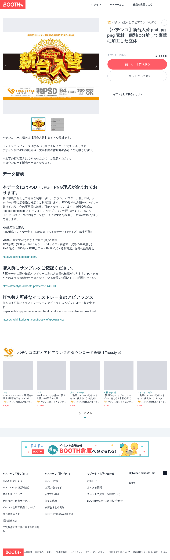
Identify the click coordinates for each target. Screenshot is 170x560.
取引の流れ (51, 500)
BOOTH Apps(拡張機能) (16, 487)
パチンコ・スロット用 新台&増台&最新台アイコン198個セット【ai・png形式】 (18, 397)
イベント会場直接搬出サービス (20, 507)
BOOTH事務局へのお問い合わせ (105, 500)
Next (96, 66)
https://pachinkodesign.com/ (20, 256)
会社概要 (28, 552)
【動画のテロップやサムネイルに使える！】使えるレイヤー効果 (84, 397)
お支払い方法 (52, 494)
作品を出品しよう (143, 4)
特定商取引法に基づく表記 (145, 552)
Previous (5, 66)
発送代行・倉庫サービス (16, 500)
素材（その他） (77, 392)
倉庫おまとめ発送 (54, 507)
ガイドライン (76, 552)
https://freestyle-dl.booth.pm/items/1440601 (29, 286)
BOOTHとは (117, 4)
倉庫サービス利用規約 (56, 552)
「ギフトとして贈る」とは (125, 94)
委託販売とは (10, 520)
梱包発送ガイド (11, 514)
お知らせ (92, 480)
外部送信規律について (119, 552)
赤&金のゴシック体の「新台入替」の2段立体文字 (51, 397)
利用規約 (39, 552)
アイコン (7, 392)
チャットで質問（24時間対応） (104, 494)
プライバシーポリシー (95, 552)
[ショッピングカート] (161, 4)
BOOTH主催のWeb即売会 (59, 514)
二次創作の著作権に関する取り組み (21, 529)
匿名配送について (12, 494)
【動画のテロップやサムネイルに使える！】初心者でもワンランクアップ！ (117, 397)
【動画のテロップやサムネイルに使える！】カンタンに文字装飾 (151, 397)
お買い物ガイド (53, 487)
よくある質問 (94, 487)
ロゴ (39, 392)
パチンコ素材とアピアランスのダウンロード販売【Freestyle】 (70, 353)
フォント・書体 (144, 392)
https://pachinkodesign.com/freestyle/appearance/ (33, 319)
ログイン (96, 4)
